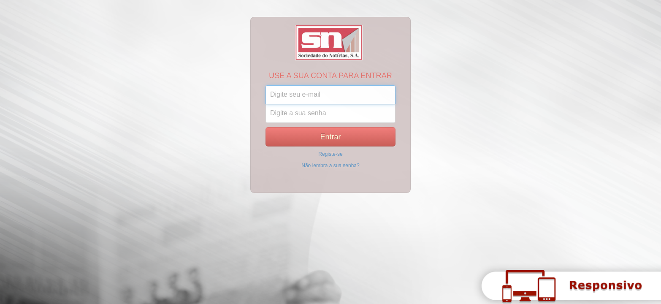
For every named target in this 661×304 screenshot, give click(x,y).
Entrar (330, 137)
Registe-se (330, 154)
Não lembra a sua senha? (330, 165)
